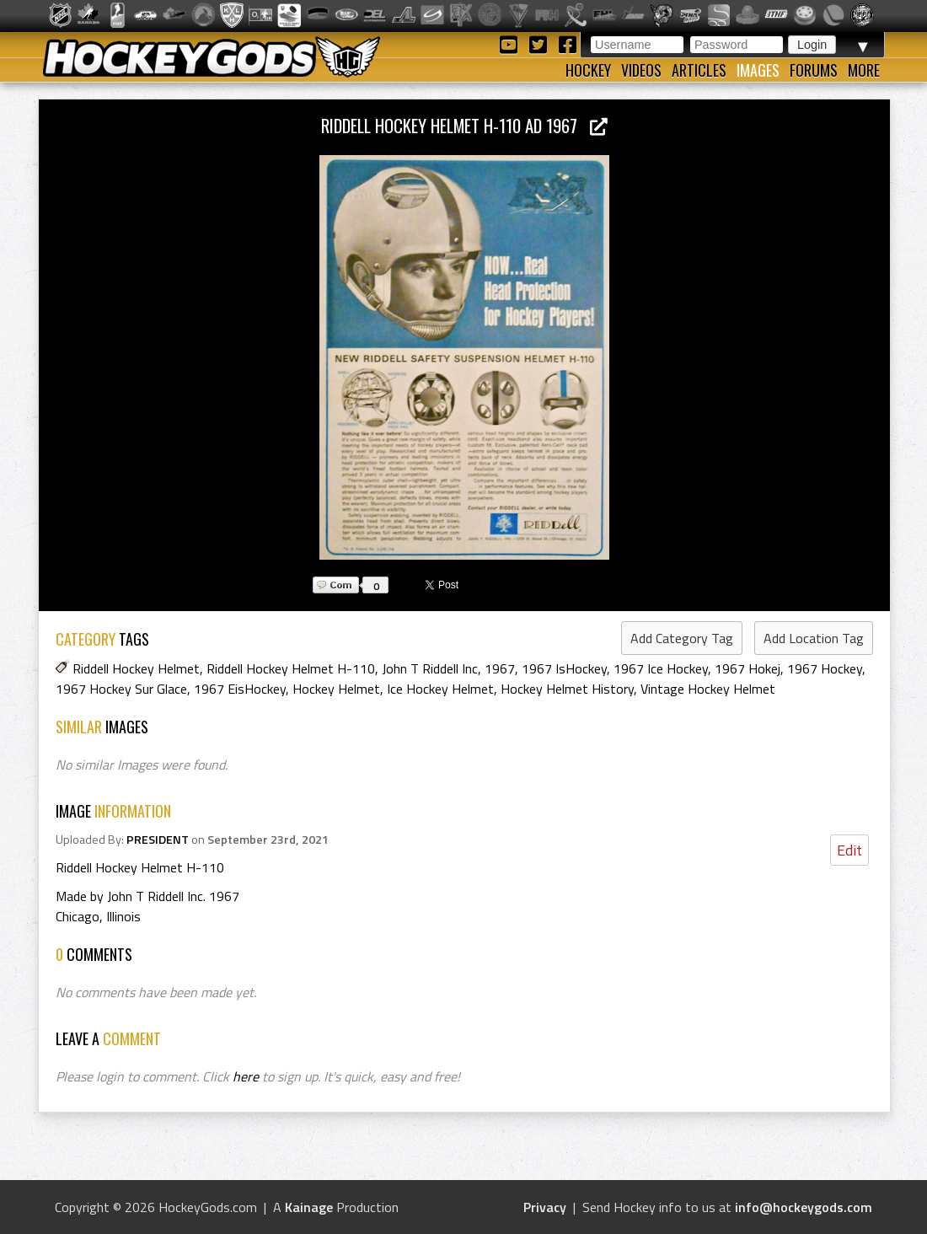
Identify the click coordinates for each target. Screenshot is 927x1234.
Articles (699, 70)
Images (758, 70)
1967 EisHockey (240, 689)
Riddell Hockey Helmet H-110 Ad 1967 (464, 125)
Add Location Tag (814, 638)
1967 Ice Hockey (661, 668)
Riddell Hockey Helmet (136, 668)
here (246, 1076)
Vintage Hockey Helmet (707, 689)
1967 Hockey (824, 668)
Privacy (544, 1207)
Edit (849, 850)
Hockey (588, 70)
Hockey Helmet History (567, 689)
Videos (641, 70)
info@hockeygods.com (803, 1207)
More (864, 70)
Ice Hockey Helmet (440, 689)
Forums (814, 70)
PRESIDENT (157, 839)
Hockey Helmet (336, 689)
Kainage (309, 1207)
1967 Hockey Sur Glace (121, 689)
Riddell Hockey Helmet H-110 (290, 668)
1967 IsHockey (564, 668)
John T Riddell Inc (430, 668)
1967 (500, 668)
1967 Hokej (747, 668)
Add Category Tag (681, 638)
